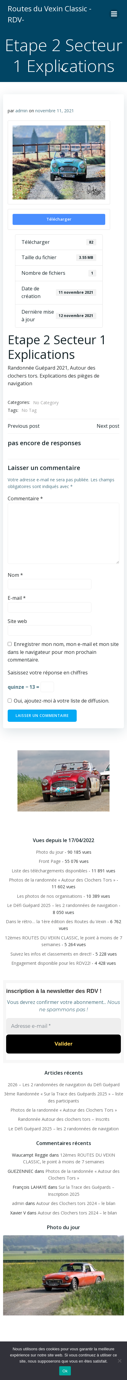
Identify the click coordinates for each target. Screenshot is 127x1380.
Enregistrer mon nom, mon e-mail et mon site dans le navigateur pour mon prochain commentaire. (63, 652)
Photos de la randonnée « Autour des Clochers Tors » (62, 880)
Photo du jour (49, 852)
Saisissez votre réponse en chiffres (48, 672)
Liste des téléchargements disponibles (49, 871)
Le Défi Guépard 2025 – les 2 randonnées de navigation (62, 905)
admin (21, 111)
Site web (17, 621)
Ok (64, 1371)
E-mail (17, 598)
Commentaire (25, 498)
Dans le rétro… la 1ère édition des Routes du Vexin (56, 921)
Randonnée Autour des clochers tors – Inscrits (64, 1119)
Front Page (50, 861)
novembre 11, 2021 (54, 111)
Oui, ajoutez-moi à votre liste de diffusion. (58, 700)
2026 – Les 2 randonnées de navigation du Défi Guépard (64, 1084)
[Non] (119, 1361)
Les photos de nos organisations (49, 896)
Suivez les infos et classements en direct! (50, 954)
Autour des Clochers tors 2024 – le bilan (75, 1203)
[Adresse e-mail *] (63, 1026)
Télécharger (58, 219)
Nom (15, 575)
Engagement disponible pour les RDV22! (50, 963)
